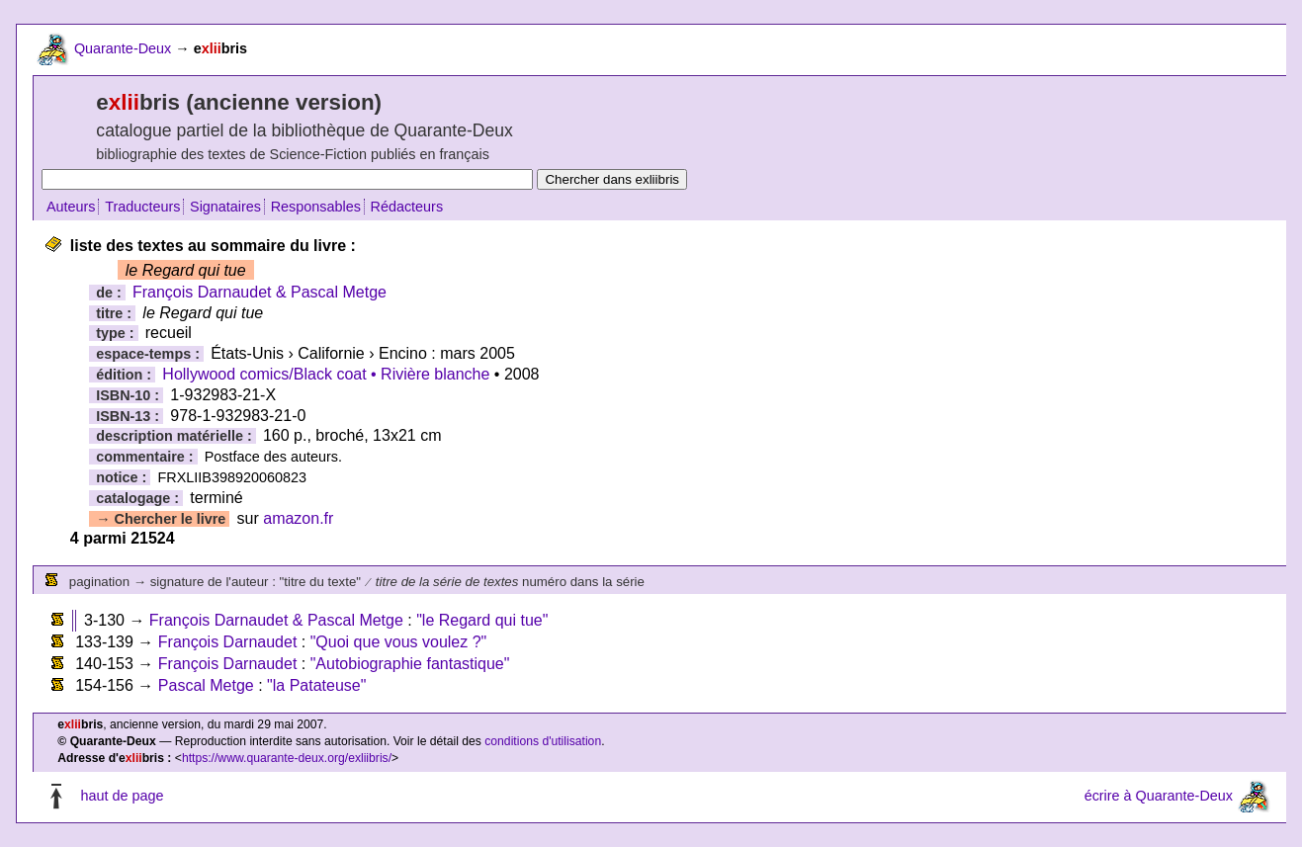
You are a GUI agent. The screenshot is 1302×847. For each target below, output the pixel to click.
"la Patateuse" (316, 685)
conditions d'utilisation (542, 741)
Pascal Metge (206, 685)
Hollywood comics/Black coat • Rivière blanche (325, 374)
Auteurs (71, 206)
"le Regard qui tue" (482, 620)
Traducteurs (142, 206)
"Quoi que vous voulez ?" (398, 642)
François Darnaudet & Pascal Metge (259, 292)
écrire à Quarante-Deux (1159, 796)
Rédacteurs (407, 206)
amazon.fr (298, 518)
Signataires (225, 206)
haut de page (121, 796)
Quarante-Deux (122, 48)
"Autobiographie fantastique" (410, 663)
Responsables (316, 206)
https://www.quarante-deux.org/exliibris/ (286, 758)
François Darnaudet (228, 642)
